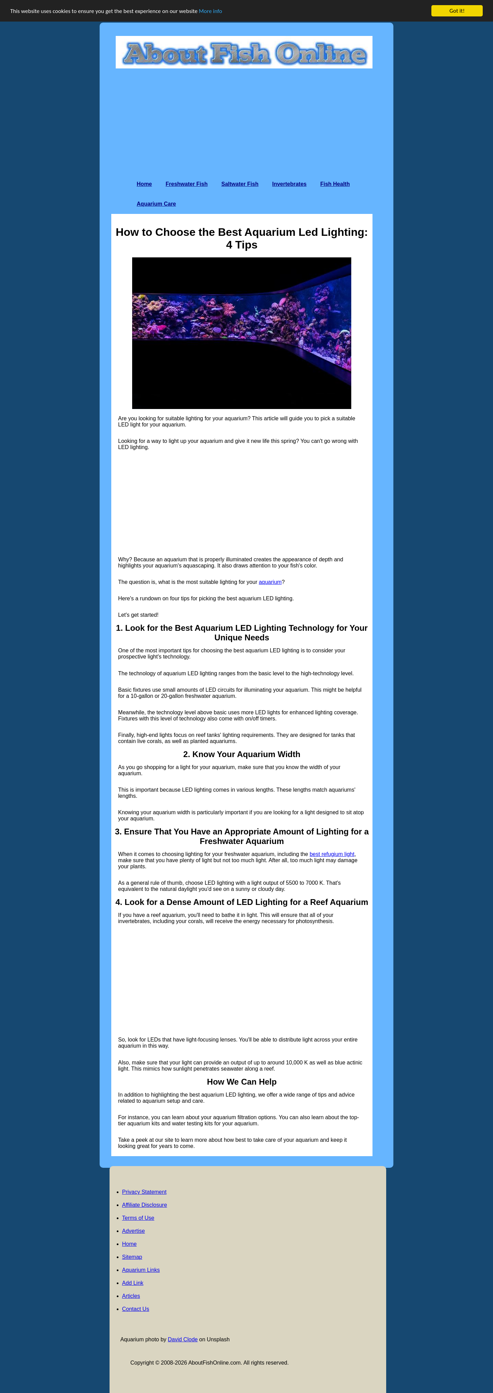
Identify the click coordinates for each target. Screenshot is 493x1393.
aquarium (270, 582)
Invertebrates (289, 184)
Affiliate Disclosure (144, 1205)
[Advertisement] (244, 123)
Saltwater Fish (239, 184)
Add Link (132, 1283)
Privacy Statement (144, 1192)
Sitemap (132, 1257)
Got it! (457, 10)
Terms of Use (138, 1218)
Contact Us (135, 1309)
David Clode (183, 1339)
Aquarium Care (156, 204)
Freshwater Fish (187, 184)
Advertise (133, 1231)
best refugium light (331, 854)
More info (210, 10)
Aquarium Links (141, 1270)
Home (144, 184)
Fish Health (335, 184)
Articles (131, 1296)
